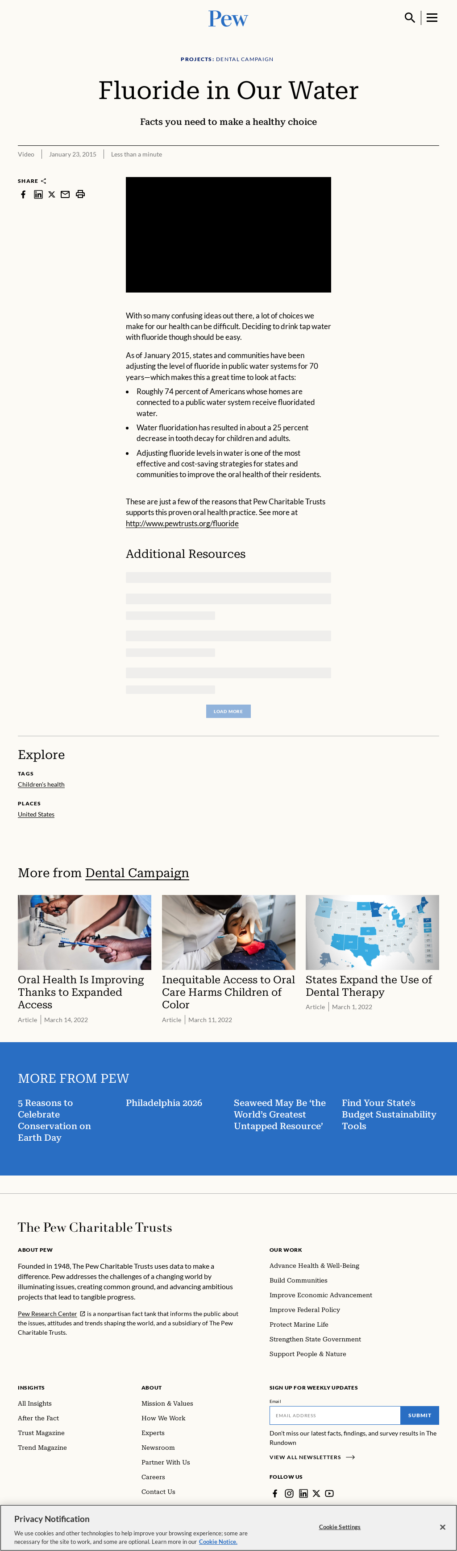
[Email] (335, 1415)
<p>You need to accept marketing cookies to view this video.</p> (228, 235)
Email (276, 1401)
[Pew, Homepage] (228, 17)
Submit (420, 1415)
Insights (31, 1387)
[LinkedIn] (303, 1493)
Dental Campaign (137, 873)
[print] (80, 194)
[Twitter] (316, 1493)
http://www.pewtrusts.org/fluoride (182, 523)
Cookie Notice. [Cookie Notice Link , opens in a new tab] (218, 1542)
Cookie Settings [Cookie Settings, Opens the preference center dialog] (340, 1526)
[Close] (443, 1527)
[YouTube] (329, 1493)
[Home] (95, 1227)
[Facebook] (275, 1493)
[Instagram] (289, 1493)
